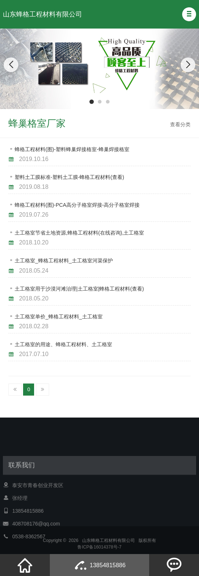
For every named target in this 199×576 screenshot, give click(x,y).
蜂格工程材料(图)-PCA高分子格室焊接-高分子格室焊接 (77, 205)
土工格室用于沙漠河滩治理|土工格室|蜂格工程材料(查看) (79, 289)
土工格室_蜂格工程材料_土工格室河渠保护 (64, 260)
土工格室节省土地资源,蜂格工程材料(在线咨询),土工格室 (79, 233)
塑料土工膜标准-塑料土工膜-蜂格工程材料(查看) (69, 177)
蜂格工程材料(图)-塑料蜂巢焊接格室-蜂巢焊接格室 (72, 149)
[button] (189, 14)
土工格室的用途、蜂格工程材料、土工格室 (63, 344)
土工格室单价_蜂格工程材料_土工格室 (59, 316)
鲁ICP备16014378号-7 (99, 549)
